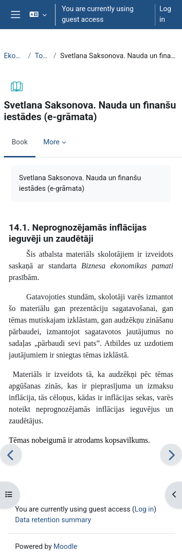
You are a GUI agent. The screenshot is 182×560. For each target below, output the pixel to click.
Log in (165, 14)
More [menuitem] (51, 142)
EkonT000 (14, 55)
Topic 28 (42, 55)
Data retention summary (53, 519)
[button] (38, 14)
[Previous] (11, 455)
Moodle (65, 546)
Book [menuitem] (20, 142)
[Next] (171, 455)
